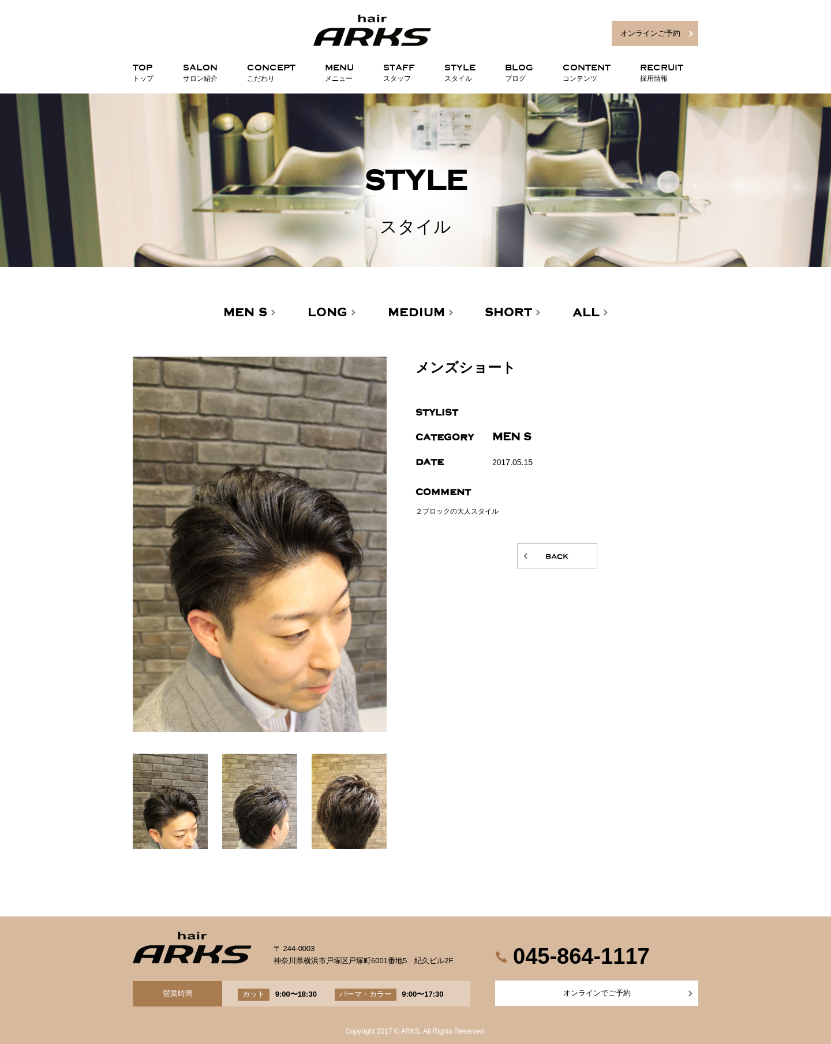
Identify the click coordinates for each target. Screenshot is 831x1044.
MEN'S (245, 312)
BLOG (519, 70)
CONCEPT (271, 70)
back (556, 555)
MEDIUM (416, 312)
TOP (143, 70)
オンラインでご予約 (597, 993)
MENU (339, 70)
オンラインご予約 (650, 33)
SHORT (508, 312)
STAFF (399, 70)
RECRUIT (661, 70)
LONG (327, 312)
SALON (200, 70)
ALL (586, 312)
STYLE (460, 70)
